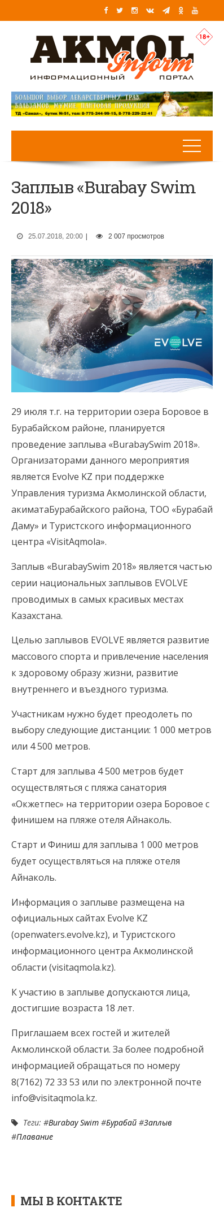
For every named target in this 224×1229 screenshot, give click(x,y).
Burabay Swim (74, 1122)
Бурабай (121, 1122)
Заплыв (158, 1122)
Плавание (34, 1136)
